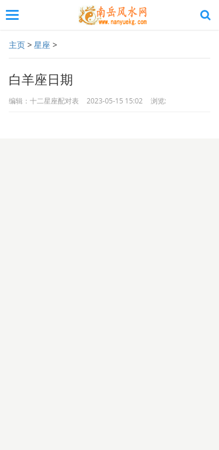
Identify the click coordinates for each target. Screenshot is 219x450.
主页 (17, 44)
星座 (42, 44)
